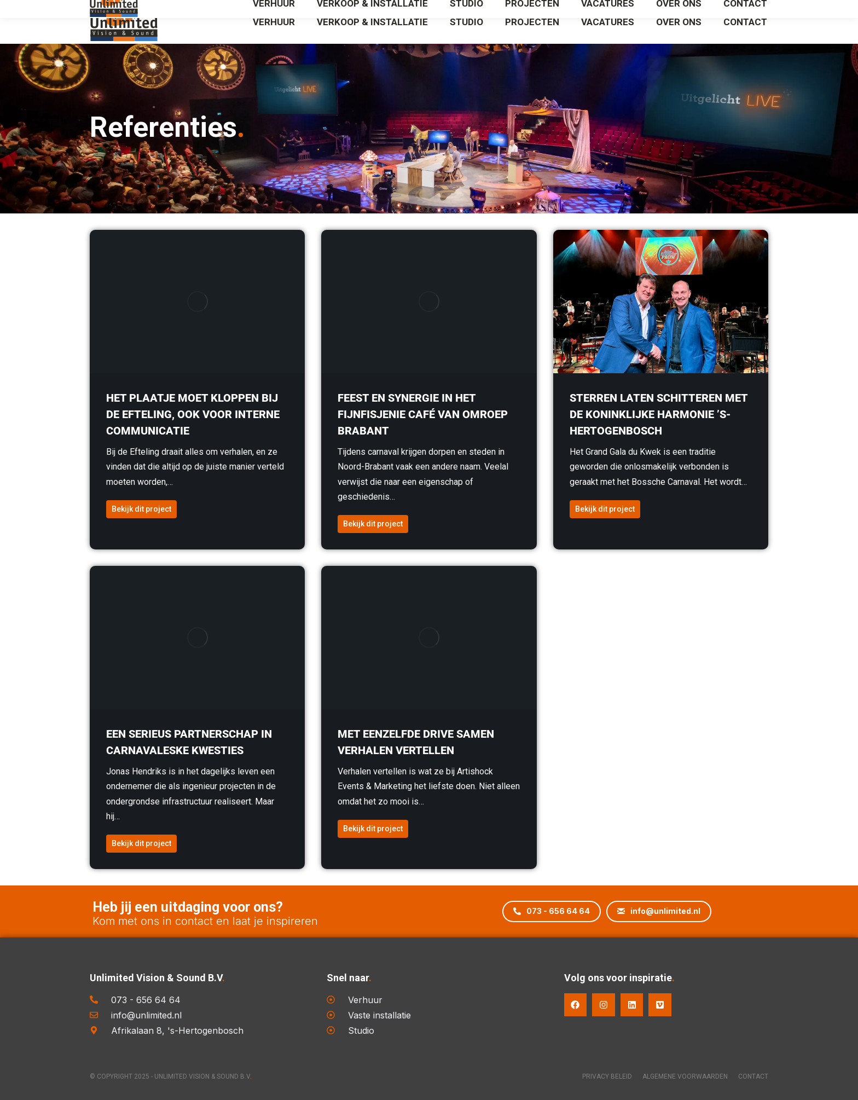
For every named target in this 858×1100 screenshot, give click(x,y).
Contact (753, 1076)
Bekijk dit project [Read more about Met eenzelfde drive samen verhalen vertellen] (373, 828)
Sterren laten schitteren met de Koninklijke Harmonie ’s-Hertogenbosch (658, 414)
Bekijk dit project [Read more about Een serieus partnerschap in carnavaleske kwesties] (141, 843)
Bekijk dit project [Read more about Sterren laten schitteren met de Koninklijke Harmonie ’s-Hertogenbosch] (605, 509)
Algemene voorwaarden (679, 1076)
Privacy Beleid (595, 1076)
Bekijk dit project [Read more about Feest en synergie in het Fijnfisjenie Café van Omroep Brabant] (373, 523)
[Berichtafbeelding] (197, 301)
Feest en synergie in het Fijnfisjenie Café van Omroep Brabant (423, 414)
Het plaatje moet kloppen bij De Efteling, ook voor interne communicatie (193, 414)
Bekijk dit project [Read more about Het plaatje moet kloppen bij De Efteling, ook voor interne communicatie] (141, 509)
